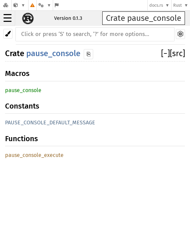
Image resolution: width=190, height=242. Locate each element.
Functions (21, 138)
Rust (177, 5)
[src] (177, 53)
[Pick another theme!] (7, 34)
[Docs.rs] (5, 5)
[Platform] (45, 5)
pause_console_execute (34, 155)
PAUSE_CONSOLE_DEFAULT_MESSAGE (50, 122)
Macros (17, 73)
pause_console (53, 53)
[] (165, 53)
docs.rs (156, 5)
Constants (22, 106)
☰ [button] (7, 18)
